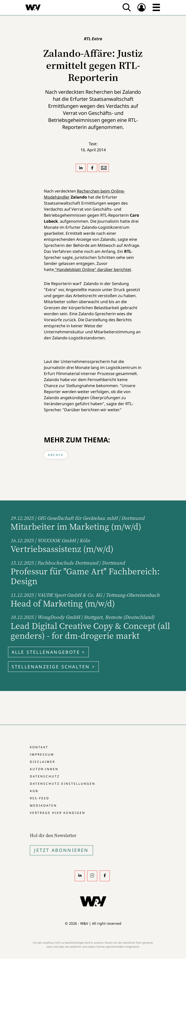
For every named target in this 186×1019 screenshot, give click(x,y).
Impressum (42, 754)
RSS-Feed (39, 798)
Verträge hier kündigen (57, 813)
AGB (34, 791)
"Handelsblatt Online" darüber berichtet (92, 269)
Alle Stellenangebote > (48, 652)
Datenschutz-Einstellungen (62, 783)
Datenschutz (45, 776)
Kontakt (39, 747)
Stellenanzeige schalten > (53, 667)
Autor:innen (44, 769)
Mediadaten (43, 805)
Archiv (55, 455)
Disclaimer (42, 762)
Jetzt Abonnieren (61, 850)
